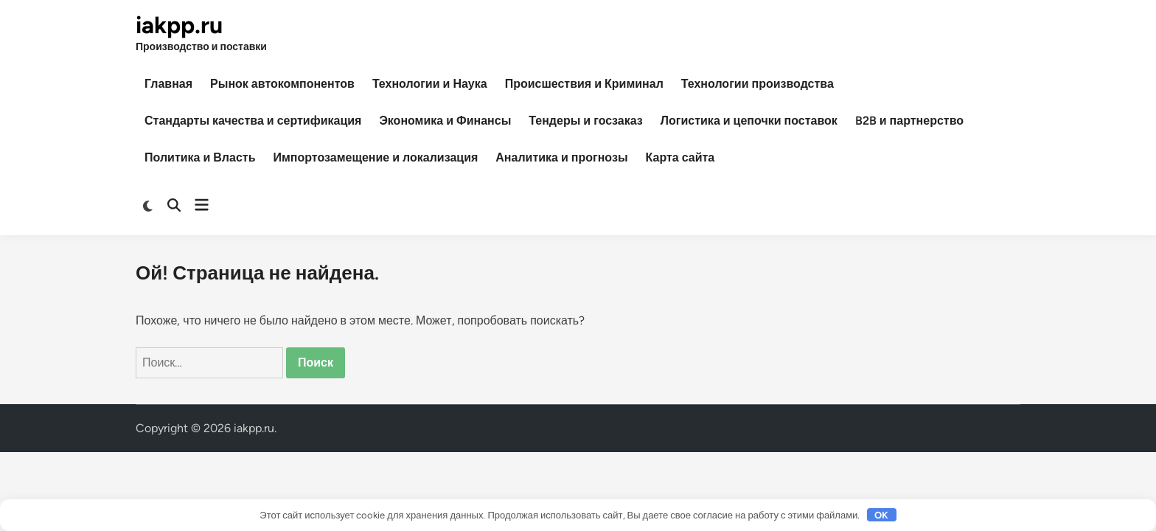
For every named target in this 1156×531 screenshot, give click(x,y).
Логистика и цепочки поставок (749, 121)
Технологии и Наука (429, 84)
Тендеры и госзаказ (585, 121)
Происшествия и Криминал (584, 84)
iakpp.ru (179, 25)
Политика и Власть (199, 157)
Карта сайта (680, 157)
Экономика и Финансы (445, 121)
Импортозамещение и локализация (375, 157)
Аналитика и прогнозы (561, 157)
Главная (168, 84)
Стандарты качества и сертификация (252, 121)
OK (881, 515)
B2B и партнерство (909, 121)
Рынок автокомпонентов (282, 84)
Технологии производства (757, 84)
